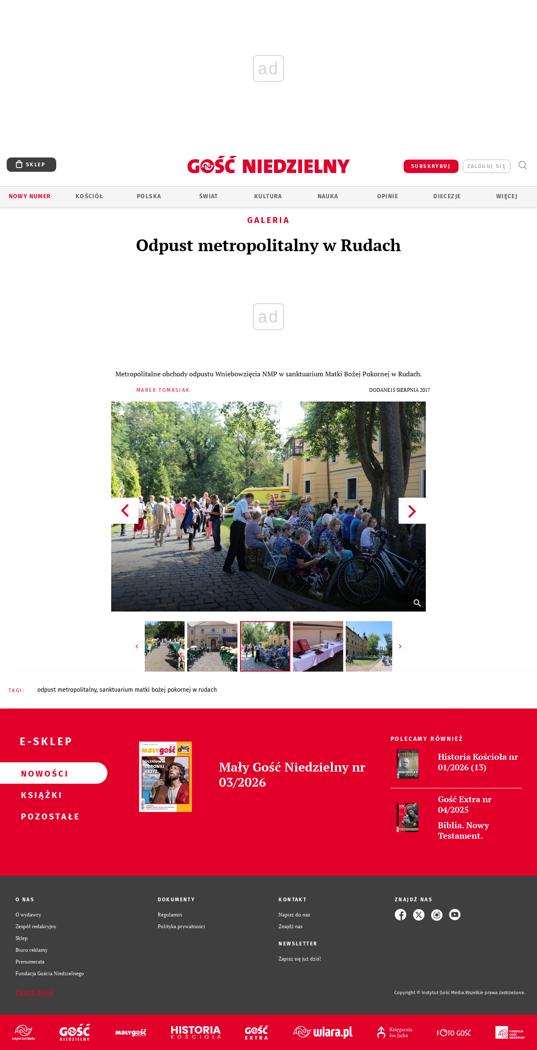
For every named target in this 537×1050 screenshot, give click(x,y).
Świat (208, 196)
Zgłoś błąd (35, 993)
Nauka (328, 196)
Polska (149, 196)
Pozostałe (40, 816)
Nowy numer (30, 196)
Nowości (40, 773)
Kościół (90, 196)
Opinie (387, 196)
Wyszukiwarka (522, 165)
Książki (40, 794)
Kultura (268, 196)
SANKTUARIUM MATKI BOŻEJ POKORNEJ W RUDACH (158, 689)
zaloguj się (486, 166)
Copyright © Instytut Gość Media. (429, 992)
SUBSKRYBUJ (431, 166)
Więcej (506, 196)
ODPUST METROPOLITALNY (66, 689)
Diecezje (447, 196)
